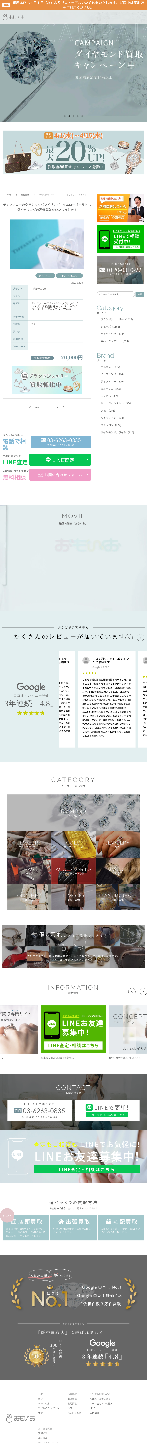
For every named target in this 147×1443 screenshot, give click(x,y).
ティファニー (45, 275)
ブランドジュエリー (69, 275)
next (57, 407)
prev (36, 407)
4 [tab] (77, 116)
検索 (140, 294)
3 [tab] (73, 116)
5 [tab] (82, 116)
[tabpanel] (73, 61)
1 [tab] (64, 116)
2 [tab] (69, 116)
